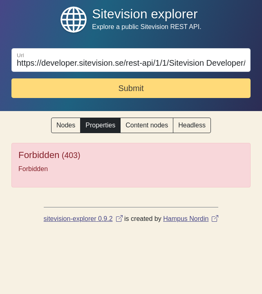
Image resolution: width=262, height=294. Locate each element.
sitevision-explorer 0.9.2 (83, 218)
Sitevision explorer (144, 14)
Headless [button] (192, 125)
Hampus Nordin (190, 218)
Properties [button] (100, 125)
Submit (130, 88)
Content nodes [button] (146, 125)
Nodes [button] (65, 125)
